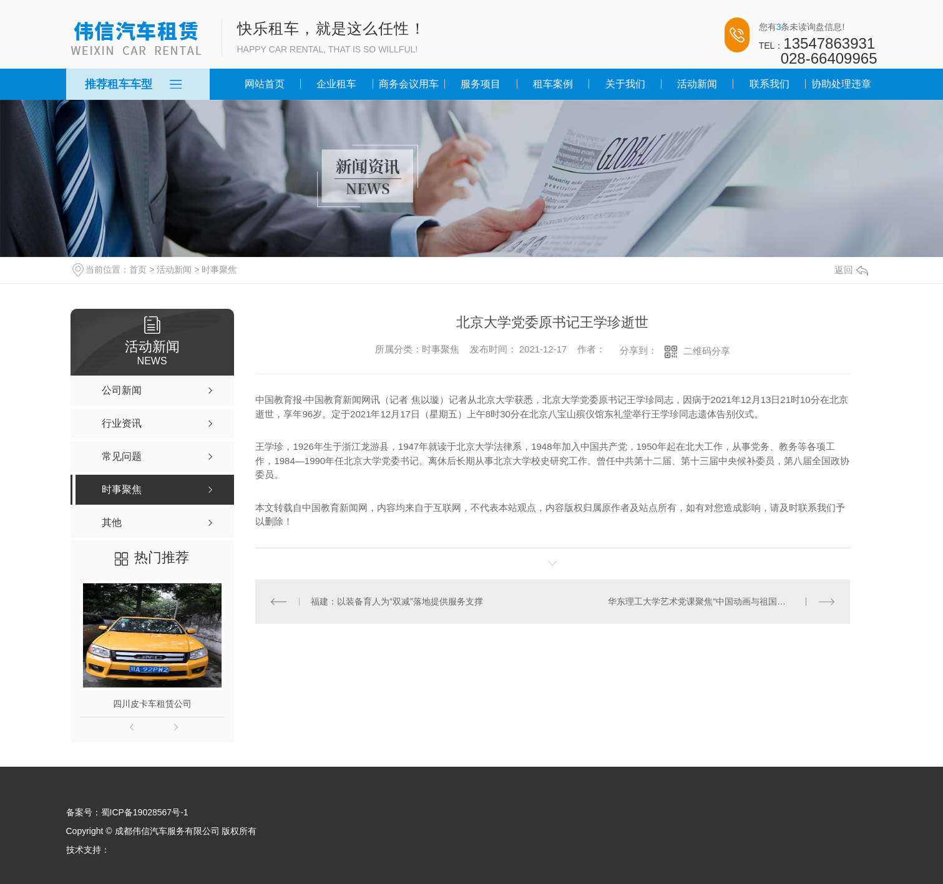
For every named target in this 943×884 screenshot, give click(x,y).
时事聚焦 (219, 269)
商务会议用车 (409, 84)
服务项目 (481, 84)
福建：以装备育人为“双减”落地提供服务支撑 (396, 601)
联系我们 (769, 84)
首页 (138, 269)
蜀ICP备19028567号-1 (144, 812)
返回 (851, 270)
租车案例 (553, 84)
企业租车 (336, 84)
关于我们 (625, 84)
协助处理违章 (841, 84)
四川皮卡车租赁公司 (152, 704)
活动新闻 (697, 84)
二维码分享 (706, 351)
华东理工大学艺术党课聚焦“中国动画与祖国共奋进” (707, 601)
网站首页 (265, 84)
